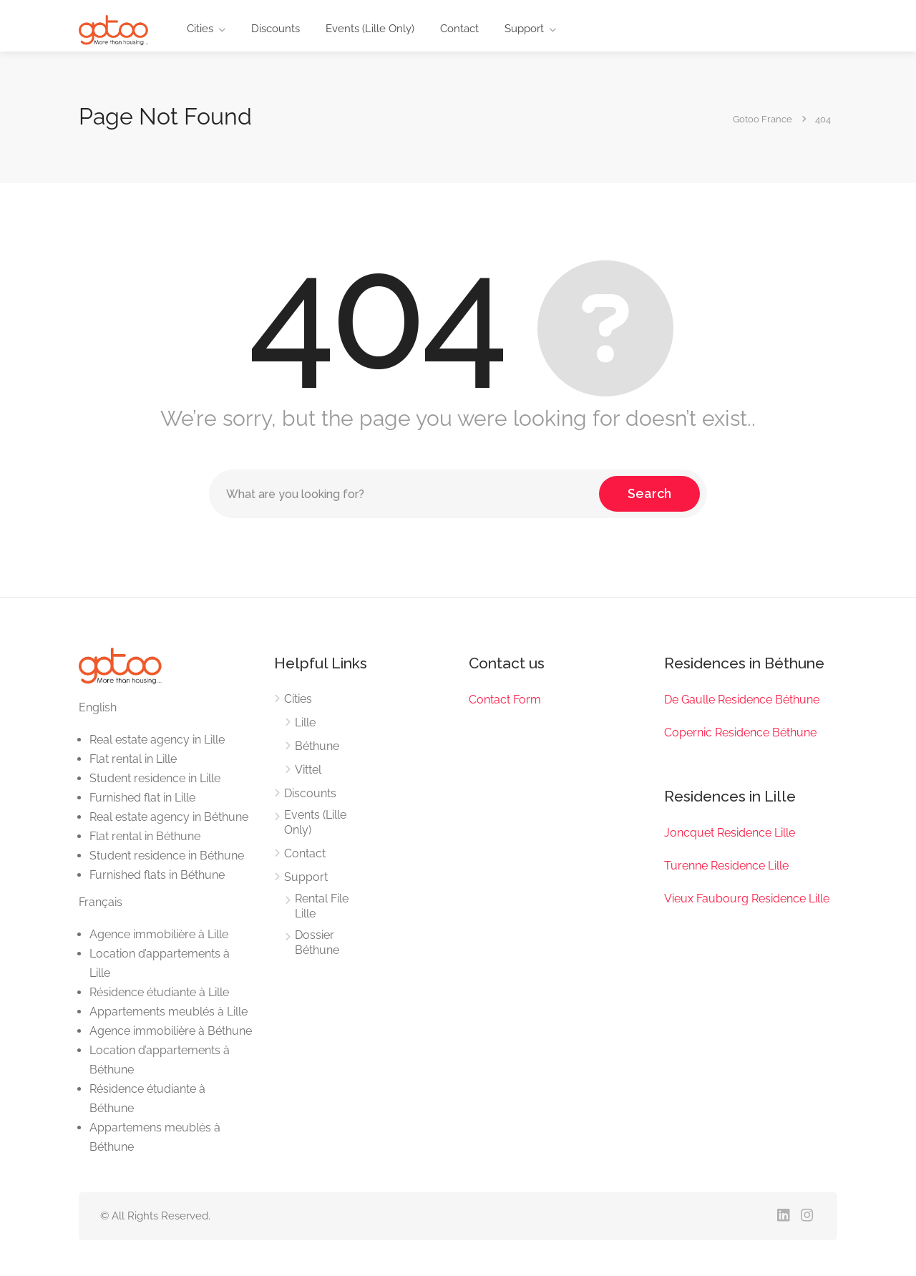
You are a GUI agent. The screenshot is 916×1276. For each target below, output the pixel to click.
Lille (305, 722)
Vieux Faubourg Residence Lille (746, 898)
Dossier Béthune (317, 942)
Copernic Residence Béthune (740, 732)
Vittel (308, 769)
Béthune (317, 746)
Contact (459, 28)
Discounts (275, 28)
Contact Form (505, 699)
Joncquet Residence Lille (729, 832)
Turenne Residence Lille (726, 865)
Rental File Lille (322, 906)
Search (649, 493)
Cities (200, 28)
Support (524, 28)
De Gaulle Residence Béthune (741, 699)
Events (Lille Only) (370, 28)
